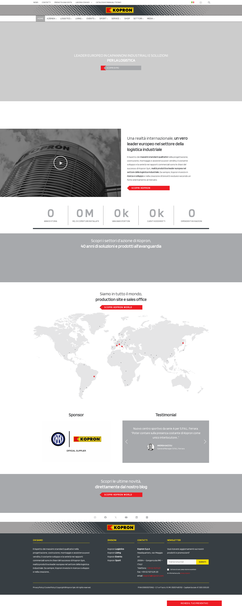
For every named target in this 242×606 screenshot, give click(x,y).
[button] (209, 2)
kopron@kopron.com (153, 575)
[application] (91, 2)
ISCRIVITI (202, 562)
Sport (103, 18)
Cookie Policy (50, 587)
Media (151, 18)
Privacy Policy (38, 587)
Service (116, 18)
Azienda (52, 18)
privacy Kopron (185, 573)
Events (91, 18)
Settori (138, 18)
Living (79, 18)
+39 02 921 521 (153, 568)
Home (40, 18)
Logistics (66, 18)
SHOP (127, 18)
